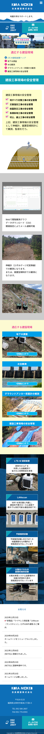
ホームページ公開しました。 (17, 676)
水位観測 (11, 64)
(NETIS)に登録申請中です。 (16, 665)
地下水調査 (12, 61)
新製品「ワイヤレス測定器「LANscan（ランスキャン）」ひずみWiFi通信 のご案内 (22, 624)
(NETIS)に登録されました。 (16, 653)
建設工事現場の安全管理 (18, 71)
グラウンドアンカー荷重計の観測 (21, 67)
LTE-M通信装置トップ (17, 57)
